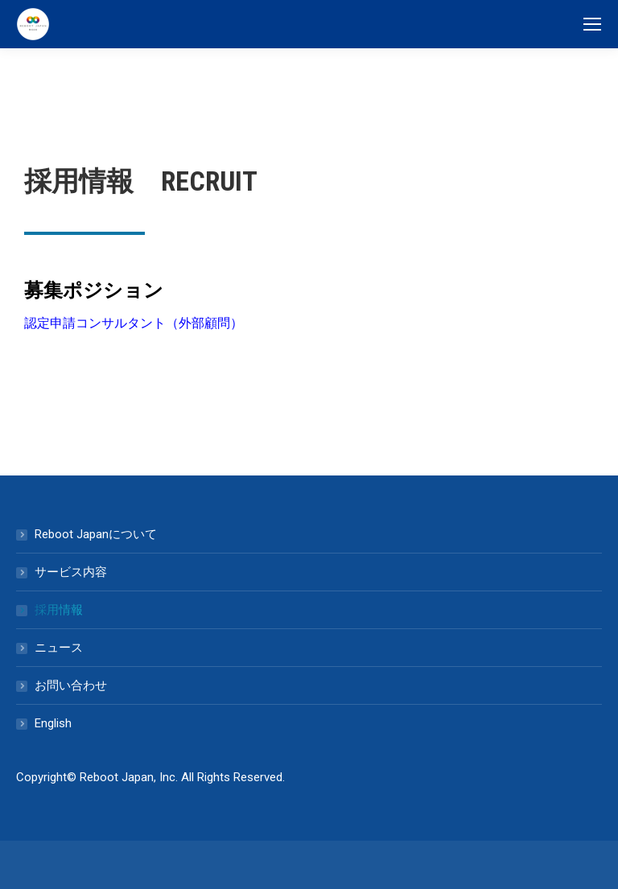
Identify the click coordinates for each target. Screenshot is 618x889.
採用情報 (59, 610)
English (53, 723)
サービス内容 (71, 572)
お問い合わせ (71, 685)
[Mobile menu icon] (592, 24)
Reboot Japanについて (96, 534)
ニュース (59, 647)
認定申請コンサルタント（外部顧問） (133, 323)
